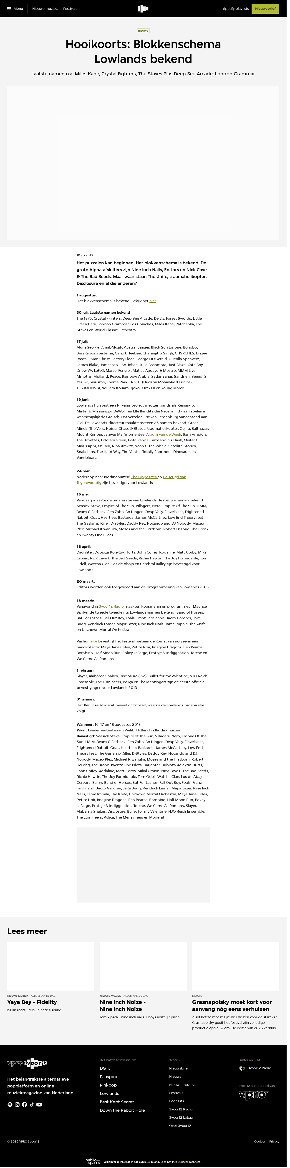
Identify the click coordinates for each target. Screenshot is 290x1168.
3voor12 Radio (111, 606)
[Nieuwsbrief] (265, 9)
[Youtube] (39, 1104)
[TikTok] (32, 1104)
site (94, 641)
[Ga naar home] (143, 8)
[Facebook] (24, 1104)
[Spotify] (10, 1104)
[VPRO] (254, 1095)
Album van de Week (163, 434)
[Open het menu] (15, 9)
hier (152, 301)
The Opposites (144, 477)
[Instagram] (17, 1104)
